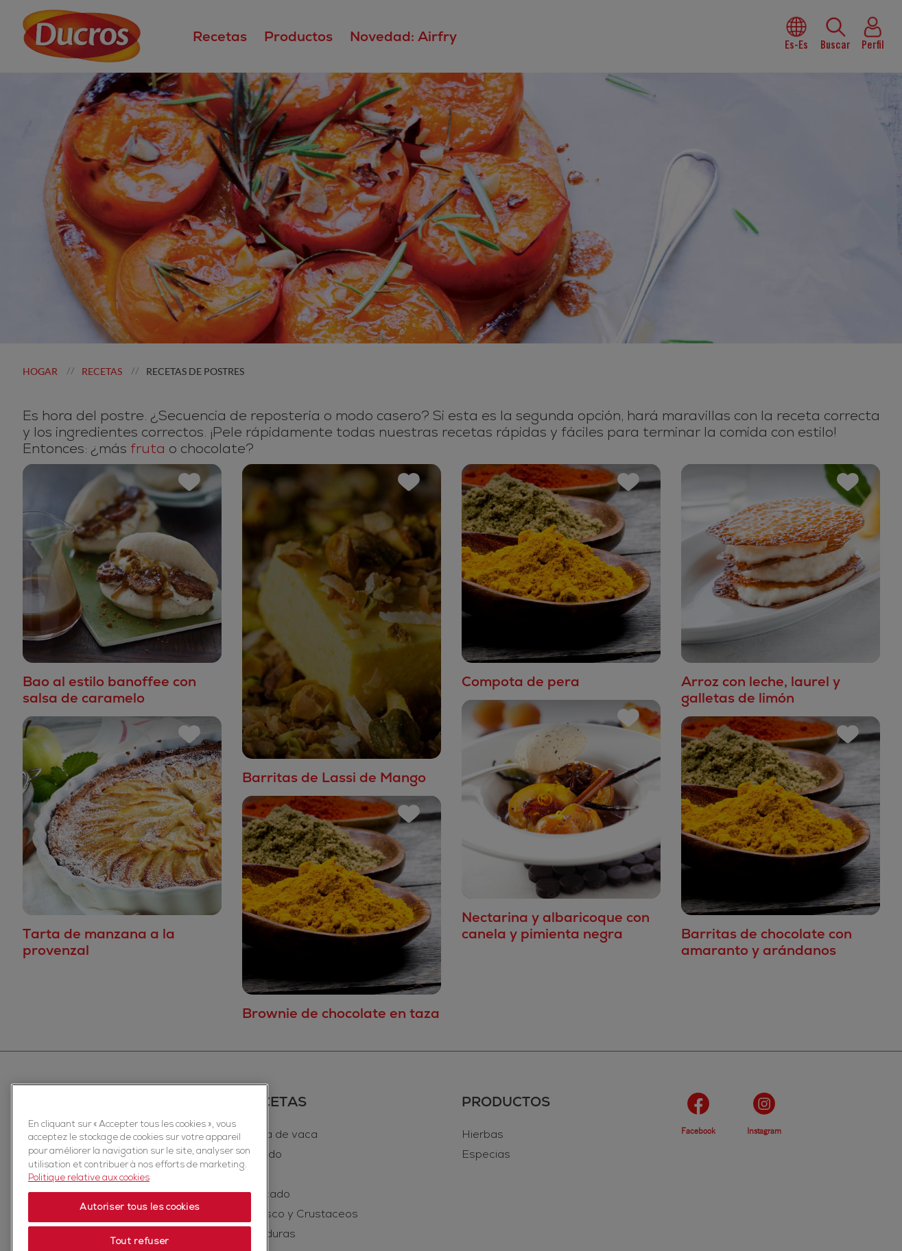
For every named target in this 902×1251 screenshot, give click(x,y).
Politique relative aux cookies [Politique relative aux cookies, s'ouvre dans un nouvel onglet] (89, 1236)
